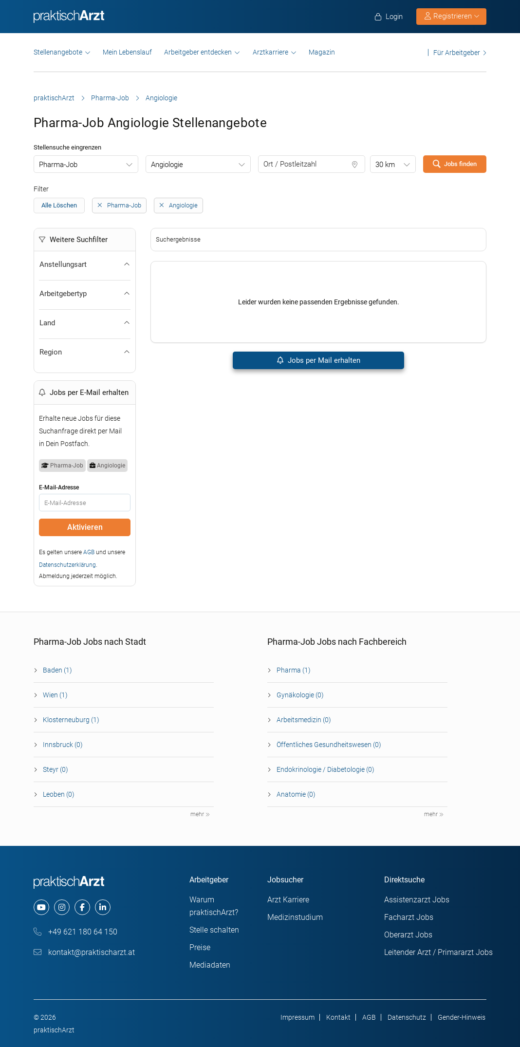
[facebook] (82, 907)
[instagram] (62, 907)
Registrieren (452, 16)
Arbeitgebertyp (84, 293)
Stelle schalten (214, 930)
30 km (385, 164)
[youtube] (41, 907)
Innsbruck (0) (63, 744)
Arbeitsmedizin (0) (304, 720)
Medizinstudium (295, 917)
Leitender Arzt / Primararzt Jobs (438, 952)
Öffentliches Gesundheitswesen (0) (329, 744)
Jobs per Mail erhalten (318, 360)
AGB (88, 552)
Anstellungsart (84, 264)
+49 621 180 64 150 (75, 931)
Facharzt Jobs (408, 917)
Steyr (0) (55, 769)
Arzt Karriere (288, 899)
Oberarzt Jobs (408, 934)
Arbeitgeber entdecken (198, 52)
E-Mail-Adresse (59, 487)
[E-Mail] (84, 502)
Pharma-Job (110, 98)
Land (84, 322)
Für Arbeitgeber (456, 52)
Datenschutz (407, 1017)
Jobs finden (455, 164)
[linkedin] (103, 907)
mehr (200, 814)
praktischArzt (54, 98)
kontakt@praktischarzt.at (84, 952)
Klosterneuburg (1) (71, 720)
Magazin (322, 52)
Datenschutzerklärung (67, 564)
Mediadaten (209, 965)
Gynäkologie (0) (300, 695)
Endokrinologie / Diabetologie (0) (325, 769)
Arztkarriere (270, 52)
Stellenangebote (58, 52)
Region (84, 352)
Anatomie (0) (296, 794)
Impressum (297, 1017)
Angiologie (167, 164)
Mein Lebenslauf (127, 52)
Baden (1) (57, 670)
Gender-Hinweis (461, 1017)
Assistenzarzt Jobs (416, 899)
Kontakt (338, 1017)
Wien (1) (55, 695)
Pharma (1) (294, 670)
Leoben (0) (58, 794)
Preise (199, 947)
